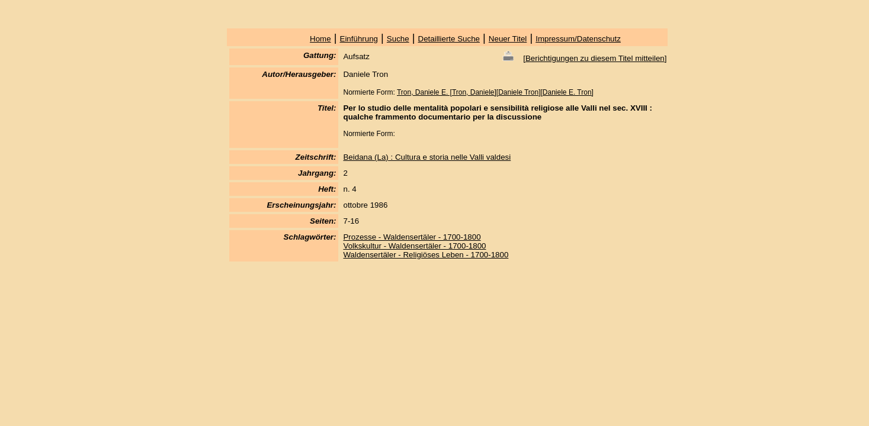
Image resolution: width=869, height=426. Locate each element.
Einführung (359, 38)
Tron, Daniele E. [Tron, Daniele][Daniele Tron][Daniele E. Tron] (495, 92)
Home (320, 38)
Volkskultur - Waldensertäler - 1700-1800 (414, 245)
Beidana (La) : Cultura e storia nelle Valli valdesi (427, 157)
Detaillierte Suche (449, 38)
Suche (398, 38)
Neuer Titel (508, 38)
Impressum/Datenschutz (578, 38)
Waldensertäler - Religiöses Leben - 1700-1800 (425, 254)
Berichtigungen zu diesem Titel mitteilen (595, 58)
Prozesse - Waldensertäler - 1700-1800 (411, 237)
